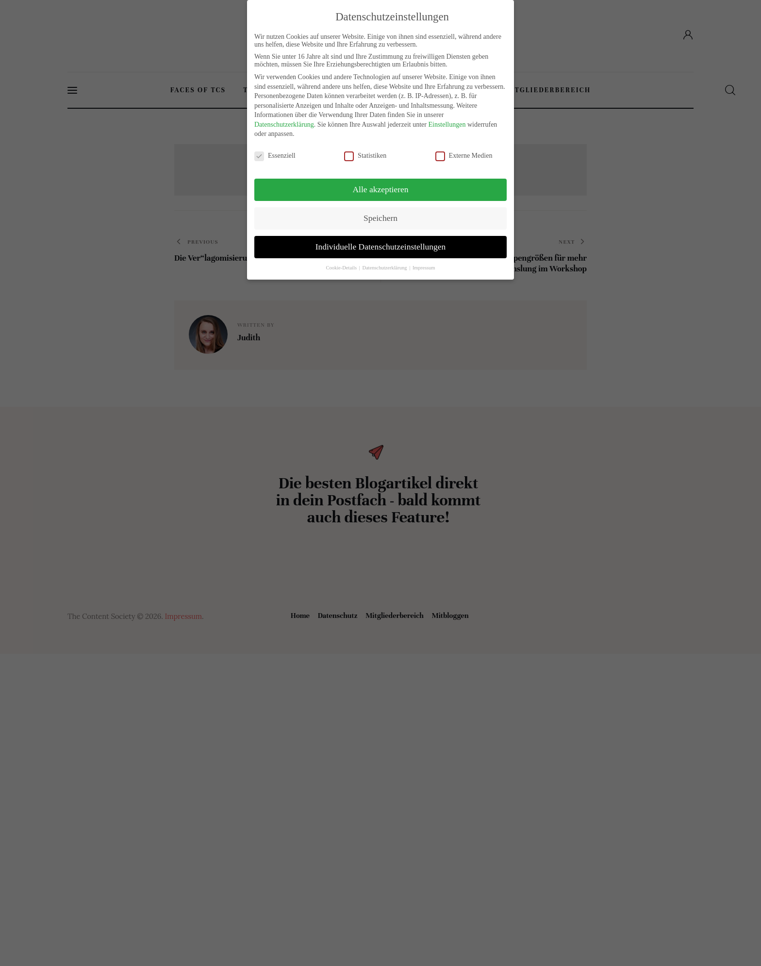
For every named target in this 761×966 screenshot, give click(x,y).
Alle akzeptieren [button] (380, 189)
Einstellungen (446, 124)
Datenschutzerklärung (284, 124)
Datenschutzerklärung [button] (385, 267)
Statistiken (369, 155)
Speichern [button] (380, 218)
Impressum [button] (424, 267)
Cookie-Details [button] (342, 267)
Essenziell (278, 155)
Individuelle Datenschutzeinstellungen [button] (380, 246)
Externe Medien (467, 155)
